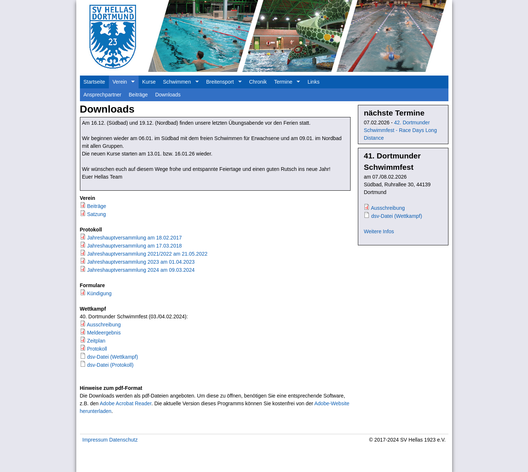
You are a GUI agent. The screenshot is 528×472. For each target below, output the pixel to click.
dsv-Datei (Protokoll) (110, 365)
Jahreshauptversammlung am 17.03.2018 (134, 246)
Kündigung (99, 293)
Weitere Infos (379, 231)
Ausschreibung (104, 325)
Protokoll (97, 349)
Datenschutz (123, 440)
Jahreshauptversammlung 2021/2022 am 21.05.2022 (147, 254)
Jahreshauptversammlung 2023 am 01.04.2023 (140, 262)
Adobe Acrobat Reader (125, 403)
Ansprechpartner (103, 95)
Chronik (258, 82)
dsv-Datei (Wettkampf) (112, 357)
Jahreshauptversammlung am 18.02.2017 (134, 238)
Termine (285, 83)
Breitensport (221, 83)
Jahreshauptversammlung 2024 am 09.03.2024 (140, 270)
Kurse (149, 82)
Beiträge (138, 95)
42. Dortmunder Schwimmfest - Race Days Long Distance (400, 130)
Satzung (96, 214)
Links (314, 82)
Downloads (167, 95)
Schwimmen (178, 83)
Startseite (94, 82)
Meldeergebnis (104, 333)
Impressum (95, 440)
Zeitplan (96, 341)
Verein (122, 83)
